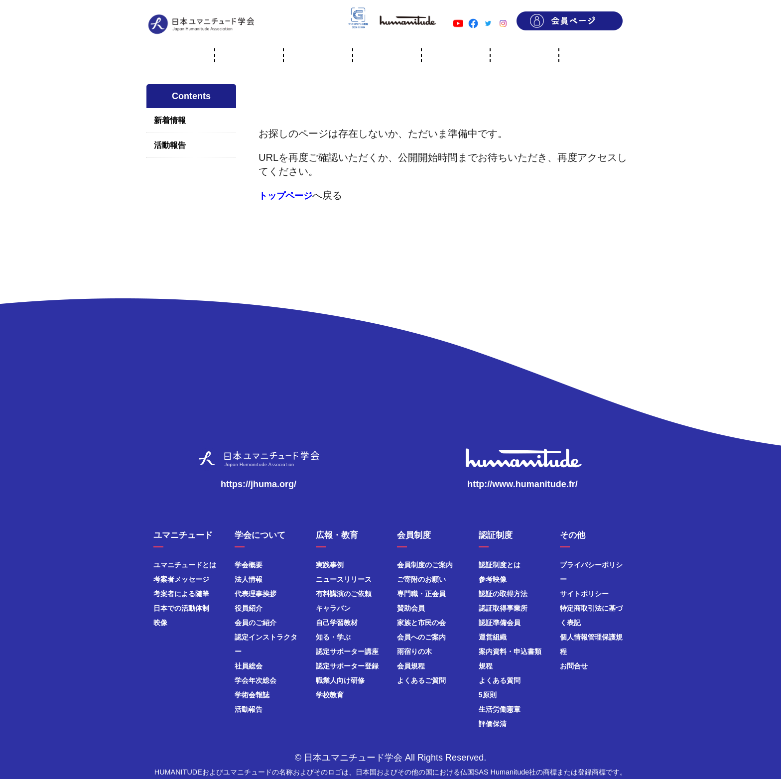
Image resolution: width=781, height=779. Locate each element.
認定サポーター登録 (347, 666)
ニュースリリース (344, 579)
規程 (486, 666)
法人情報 (248, 579)
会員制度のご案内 (425, 565)
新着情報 (170, 120)
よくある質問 (500, 680)
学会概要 (248, 565)
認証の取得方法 (503, 594)
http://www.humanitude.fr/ (522, 484)
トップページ (285, 196)
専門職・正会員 (421, 594)
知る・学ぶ (333, 637)
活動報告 (170, 145)
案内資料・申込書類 (510, 651)
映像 (160, 623)
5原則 (488, 695)
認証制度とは (500, 565)
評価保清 (493, 724)
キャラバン (333, 608)
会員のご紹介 (255, 623)
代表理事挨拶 (255, 594)
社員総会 (248, 666)
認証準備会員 (500, 623)
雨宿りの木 (414, 651)
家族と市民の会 (421, 623)
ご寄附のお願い (421, 579)
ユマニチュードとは (184, 565)
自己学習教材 (337, 623)
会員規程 (411, 666)
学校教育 (330, 695)
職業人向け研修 (340, 680)
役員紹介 (248, 608)
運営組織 (493, 637)
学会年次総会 (255, 680)
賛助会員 (411, 608)
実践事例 (330, 565)
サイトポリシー (584, 594)
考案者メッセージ (181, 579)
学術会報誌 (252, 695)
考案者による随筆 (181, 594)
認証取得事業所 (503, 608)
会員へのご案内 (421, 637)
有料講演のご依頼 (344, 594)
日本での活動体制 (181, 608)
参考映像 (493, 579)
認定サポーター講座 (347, 651)
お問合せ (574, 666)
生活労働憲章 (500, 709)
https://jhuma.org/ (258, 484)
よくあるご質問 (421, 680)
